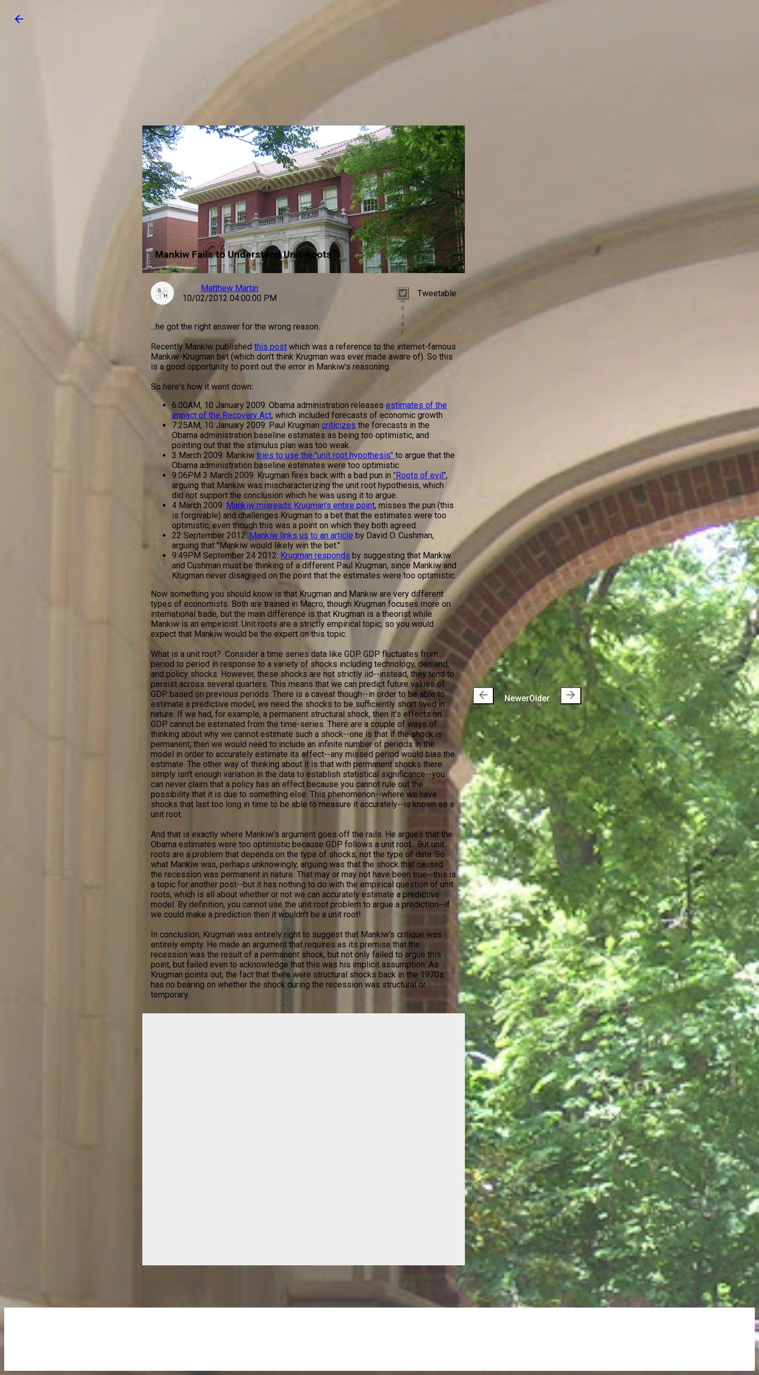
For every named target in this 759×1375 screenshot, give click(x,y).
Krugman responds (315, 555)
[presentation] (483, 695)
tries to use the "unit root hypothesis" (326, 455)
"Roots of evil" (419, 475)
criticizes (339, 425)
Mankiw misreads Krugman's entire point (300, 505)
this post (270, 347)
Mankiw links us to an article (301, 535)
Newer (501, 695)
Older (555, 695)
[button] (19, 22)
